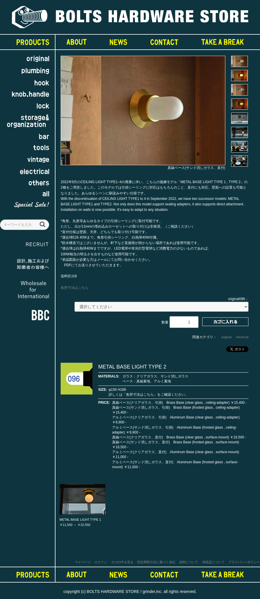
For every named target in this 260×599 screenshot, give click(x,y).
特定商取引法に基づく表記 (156, 562)
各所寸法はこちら (74, 288)
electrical (242, 337)
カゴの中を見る (122, 562)
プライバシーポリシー (244, 562)
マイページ (83, 562)
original (226, 337)
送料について (188, 562)
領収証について (213, 562)
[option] (143, 113)
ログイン (100, 562)
